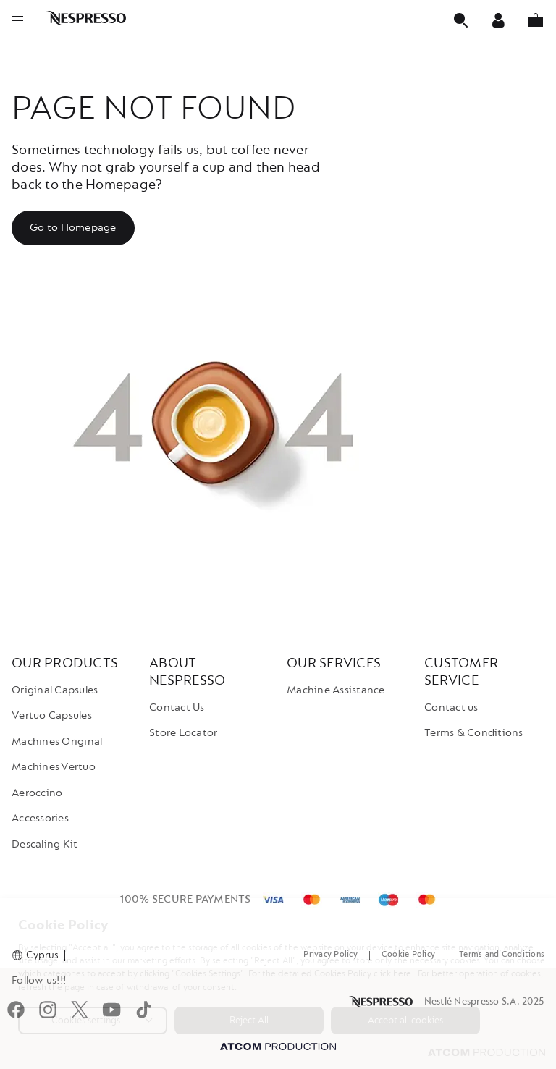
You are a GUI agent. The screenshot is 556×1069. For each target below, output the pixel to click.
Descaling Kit (44, 844)
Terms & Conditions (473, 733)
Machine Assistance (336, 690)
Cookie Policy (408, 955)
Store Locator (183, 733)
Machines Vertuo (54, 767)
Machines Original (57, 741)
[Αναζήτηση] (460, 20)
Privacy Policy (330, 955)
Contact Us (177, 707)
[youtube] (111, 1012)
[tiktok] (143, 1012)
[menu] (17, 20)
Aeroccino (37, 793)
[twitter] (80, 1012)
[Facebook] (16, 1012)
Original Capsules (55, 690)
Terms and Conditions (501, 955)
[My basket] (535, 20)
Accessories (40, 818)
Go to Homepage (73, 227)
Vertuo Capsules (52, 715)
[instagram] (48, 1012)
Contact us (451, 707)
